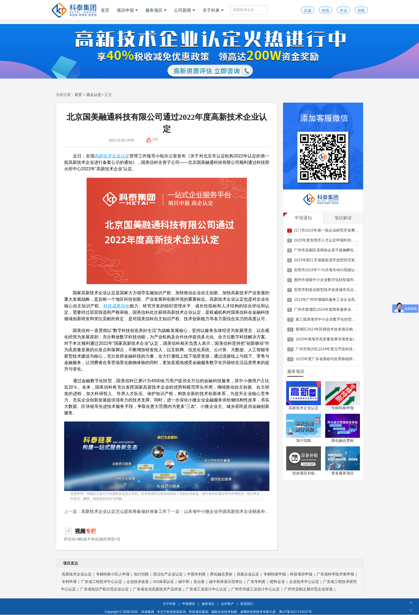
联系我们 (246, 603)
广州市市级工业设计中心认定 (255, 588)
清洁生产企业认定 (168, 574)
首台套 (199, 581)
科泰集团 (147, 611)
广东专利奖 (256, 581)
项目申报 (127, 10)
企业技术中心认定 (304, 581)
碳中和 (183, 581)
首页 (105, 10)
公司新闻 (184, 10)
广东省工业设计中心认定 (206, 588)
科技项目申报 (301, 574)
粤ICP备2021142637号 (295, 611)
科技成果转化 (116, 306)
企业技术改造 (137, 581)
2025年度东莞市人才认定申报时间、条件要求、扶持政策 (341, 239)
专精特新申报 (342, 407)
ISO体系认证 (163, 581)
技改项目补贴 (303, 472)
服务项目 (155, 10)
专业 (343, 10)
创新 (361, 10)
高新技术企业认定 (112, 156)
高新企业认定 (248, 574)
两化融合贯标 (342, 440)
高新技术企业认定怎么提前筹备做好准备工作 (124, 511)
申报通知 (188, 603)
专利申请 (69, 581)
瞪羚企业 (277, 581)
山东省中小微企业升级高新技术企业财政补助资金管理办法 (239, 511)
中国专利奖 (196, 574)
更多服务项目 (342, 472)
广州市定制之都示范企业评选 (308, 588)
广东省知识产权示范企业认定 (104, 588)
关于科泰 (213, 10)
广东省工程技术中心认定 (101, 581)
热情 (325, 10)
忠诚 (307, 10)
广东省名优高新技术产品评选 (157, 588)
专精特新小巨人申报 (113, 574)
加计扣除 (303, 440)
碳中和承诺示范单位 (226, 581)
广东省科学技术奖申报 (335, 574)
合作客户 (227, 603)
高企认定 (93, 94)
